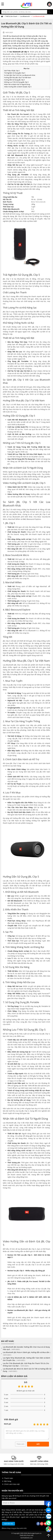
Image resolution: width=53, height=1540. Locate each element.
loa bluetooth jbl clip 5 (19, 52)
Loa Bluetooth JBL (38, 16)
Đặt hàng (7, 1481)
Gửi (38, 1444)
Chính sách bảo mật (12, 1484)
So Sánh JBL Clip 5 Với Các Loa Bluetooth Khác (19, 75)
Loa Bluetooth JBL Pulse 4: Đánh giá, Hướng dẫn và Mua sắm (26, 1352)
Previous (2, 1460)
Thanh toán (8, 1478)
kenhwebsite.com (27, 1538)
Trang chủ (2, 16)
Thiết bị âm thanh (11, 16)
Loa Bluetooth (25, 16)
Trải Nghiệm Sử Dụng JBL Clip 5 (14, 73)
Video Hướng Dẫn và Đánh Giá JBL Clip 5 (17, 87)
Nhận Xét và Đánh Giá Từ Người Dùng (17, 84)
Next (50, 1460)
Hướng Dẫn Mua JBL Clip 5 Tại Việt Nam (17, 77)
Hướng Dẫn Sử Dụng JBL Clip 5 (14, 80)
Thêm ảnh (20, 1444)
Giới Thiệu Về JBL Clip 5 (11, 71)
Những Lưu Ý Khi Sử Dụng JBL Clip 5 (16, 82)
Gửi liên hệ (8, 1524)
